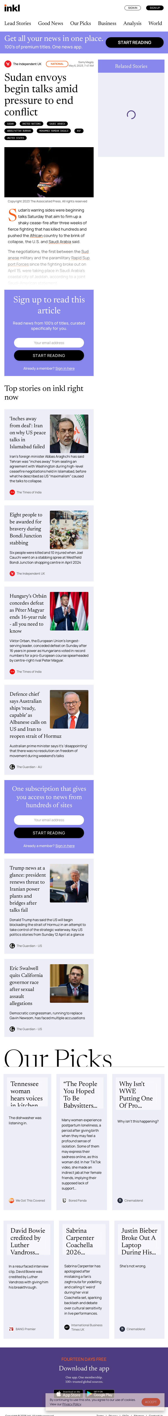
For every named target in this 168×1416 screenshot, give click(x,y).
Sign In (132, 8)
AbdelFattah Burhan (19, 130)
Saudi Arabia (57, 123)
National (57, 64)
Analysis (132, 23)
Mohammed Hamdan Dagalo (53, 130)
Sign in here (65, 368)
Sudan (10, 123)
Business (107, 23)
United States (15, 138)
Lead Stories (17, 23)
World (155, 23)
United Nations (31, 123)
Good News (50, 23)
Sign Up (155, 8)
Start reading (134, 42)
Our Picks (80, 23)
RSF (79, 130)
